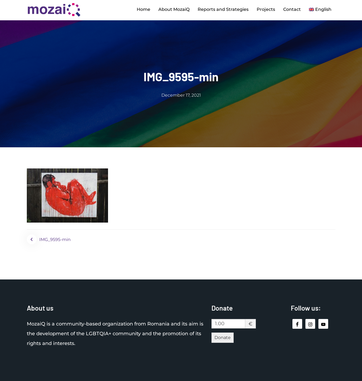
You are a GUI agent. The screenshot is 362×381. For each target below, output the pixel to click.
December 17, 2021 (181, 95)
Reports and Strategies (223, 9)
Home (143, 9)
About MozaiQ (174, 9)
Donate (222, 337)
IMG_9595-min (55, 239)
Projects (266, 9)
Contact (292, 9)
